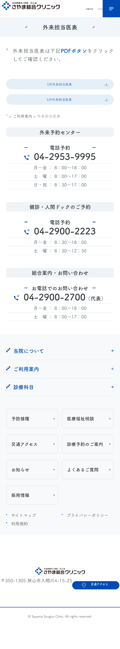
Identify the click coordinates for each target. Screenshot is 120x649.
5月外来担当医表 (59, 87)
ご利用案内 (22, 126)
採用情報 (20, 506)
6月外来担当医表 (59, 107)
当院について (28, 361)
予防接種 (20, 429)
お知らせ (20, 480)
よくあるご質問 (83, 480)
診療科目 (23, 398)
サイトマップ (23, 526)
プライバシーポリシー (87, 526)
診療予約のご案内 (85, 455)
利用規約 (19, 534)
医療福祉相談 (80, 429)
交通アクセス (24, 455)
